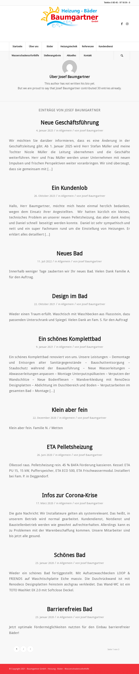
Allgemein (65, 130)
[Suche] (122, 55)
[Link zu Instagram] (127, 23)
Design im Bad (69, 296)
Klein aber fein (69, 410)
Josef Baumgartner (91, 130)
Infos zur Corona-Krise (69, 495)
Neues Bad (69, 253)
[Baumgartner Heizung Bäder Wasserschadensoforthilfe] (69, 24)
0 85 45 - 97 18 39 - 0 (120, 2)
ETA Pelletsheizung (69, 447)
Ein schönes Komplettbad (69, 339)
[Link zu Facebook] (122, 23)
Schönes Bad (69, 555)
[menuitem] (17, 46)
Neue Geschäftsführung (70, 122)
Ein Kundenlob (69, 188)
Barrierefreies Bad (69, 609)
